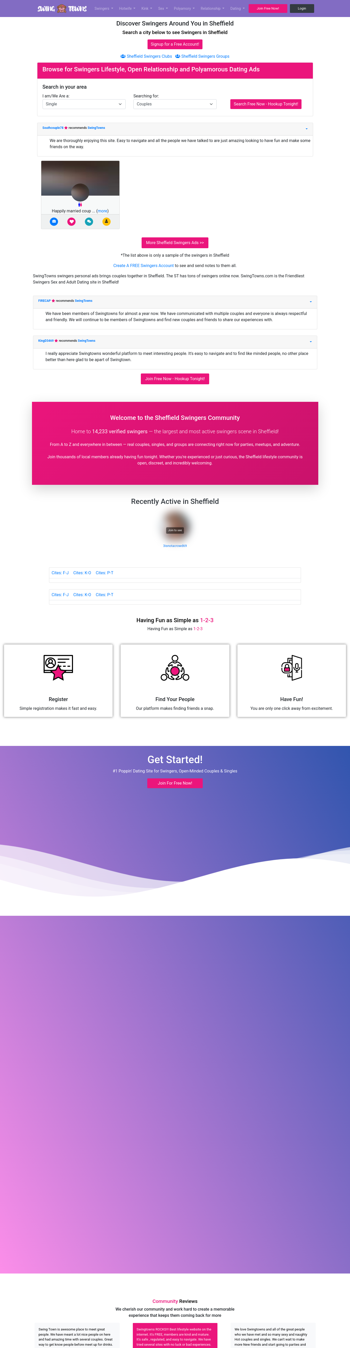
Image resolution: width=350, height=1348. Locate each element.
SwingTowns (96, 128)
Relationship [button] (211, 8)
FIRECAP (45, 301)
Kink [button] (145, 8)
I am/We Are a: (56, 96)
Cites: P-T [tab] (104, 572)
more (102, 211)
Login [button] (302, 8)
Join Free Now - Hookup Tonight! (175, 378)
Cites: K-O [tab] (82, 572)
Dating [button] (236, 8)
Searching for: (146, 96)
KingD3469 (46, 341)
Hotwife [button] (126, 8)
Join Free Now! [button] (268, 8)
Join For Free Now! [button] (175, 783)
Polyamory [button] (183, 8)
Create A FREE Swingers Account (144, 265)
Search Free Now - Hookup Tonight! (266, 104)
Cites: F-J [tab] (60, 572)
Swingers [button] (102, 8)
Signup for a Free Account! (175, 44)
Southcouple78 (53, 128)
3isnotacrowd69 (175, 546)
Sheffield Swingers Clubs (146, 56)
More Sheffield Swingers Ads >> (175, 242)
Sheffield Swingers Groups (202, 56)
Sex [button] (161, 8)
